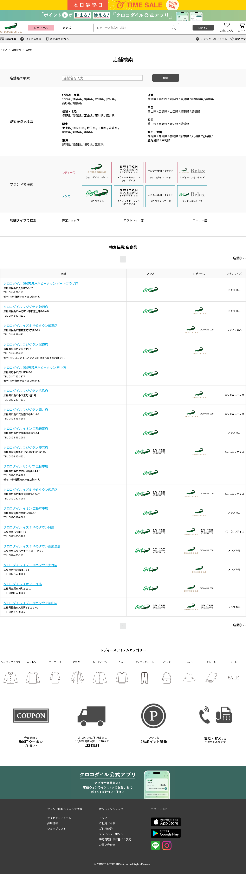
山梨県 (88, 132)
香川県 (152, 124)
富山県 (88, 115)
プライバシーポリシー (112, 834)
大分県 (195, 136)
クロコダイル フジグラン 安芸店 (26, 447)
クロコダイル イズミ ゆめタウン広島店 (30, 489)
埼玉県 (91, 128)
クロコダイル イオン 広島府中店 (26, 508)
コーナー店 (200, 220)
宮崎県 (206, 136)
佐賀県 (162, 136)
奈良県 (184, 99)
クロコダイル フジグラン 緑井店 (26, 409)
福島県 (77, 103)
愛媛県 (184, 124)
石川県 (99, 115)
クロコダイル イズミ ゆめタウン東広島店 (32, 546)
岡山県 (152, 111)
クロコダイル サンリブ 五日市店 (26, 466)
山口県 (173, 111)
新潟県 (77, 115)
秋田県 (99, 99)
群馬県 (77, 132)
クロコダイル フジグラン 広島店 (26, 390)
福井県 (110, 115)
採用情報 (52, 823)
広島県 (162, 111)
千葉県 (102, 128)
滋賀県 (152, 99)
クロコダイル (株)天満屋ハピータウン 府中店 (35, 367)
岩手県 (88, 99)
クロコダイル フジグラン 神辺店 (26, 306)
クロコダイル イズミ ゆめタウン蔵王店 (30, 325)
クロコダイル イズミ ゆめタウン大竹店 (30, 565)
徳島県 (162, 124)
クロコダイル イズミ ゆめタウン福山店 (30, 603)
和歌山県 (197, 99)
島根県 (195, 111)
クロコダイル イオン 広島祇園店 (26, 428)
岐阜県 (88, 144)
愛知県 (77, 144)
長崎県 (173, 136)
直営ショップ (70, 220)
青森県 (77, 99)
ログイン (203, 27)
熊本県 (184, 136)
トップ (3, 49)
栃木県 (66, 132)
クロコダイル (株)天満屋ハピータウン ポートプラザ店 (41, 283)
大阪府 (173, 99)
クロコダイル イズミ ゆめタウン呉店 (29, 527)
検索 (166, 78)
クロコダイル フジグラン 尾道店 (26, 344)
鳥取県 (184, 111)
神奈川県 (79, 128)
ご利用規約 (105, 829)
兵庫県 (209, 99)
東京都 (66, 128)
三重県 (99, 144)
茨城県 (113, 128)
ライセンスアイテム (59, 818)
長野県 (66, 115)
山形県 (66, 103)
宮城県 (110, 99)
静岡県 (66, 144)
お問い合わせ (107, 845)
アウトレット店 (133, 220)
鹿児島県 (153, 140)
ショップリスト (56, 829)
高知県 (173, 124)
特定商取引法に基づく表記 (115, 839)
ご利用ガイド (107, 823)
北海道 (66, 99)
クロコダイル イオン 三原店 (23, 584)
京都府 (162, 99)
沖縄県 (165, 140)
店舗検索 (16, 49)
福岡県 (152, 136)
